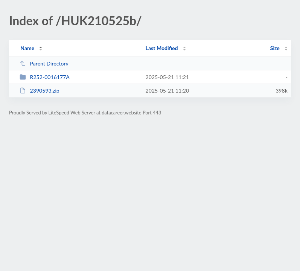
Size (275, 48)
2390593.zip (39, 90)
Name (27, 48)
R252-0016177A (45, 77)
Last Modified (162, 48)
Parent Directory (44, 63)
